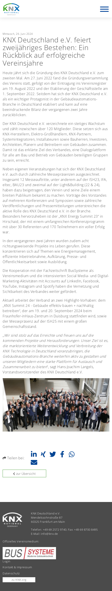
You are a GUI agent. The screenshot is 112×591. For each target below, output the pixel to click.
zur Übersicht (24, 474)
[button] (33, 454)
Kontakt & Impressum (17, 567)
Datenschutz (11, 573)
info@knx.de (49, 534)
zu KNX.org (19, 580)
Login (6, 561)
